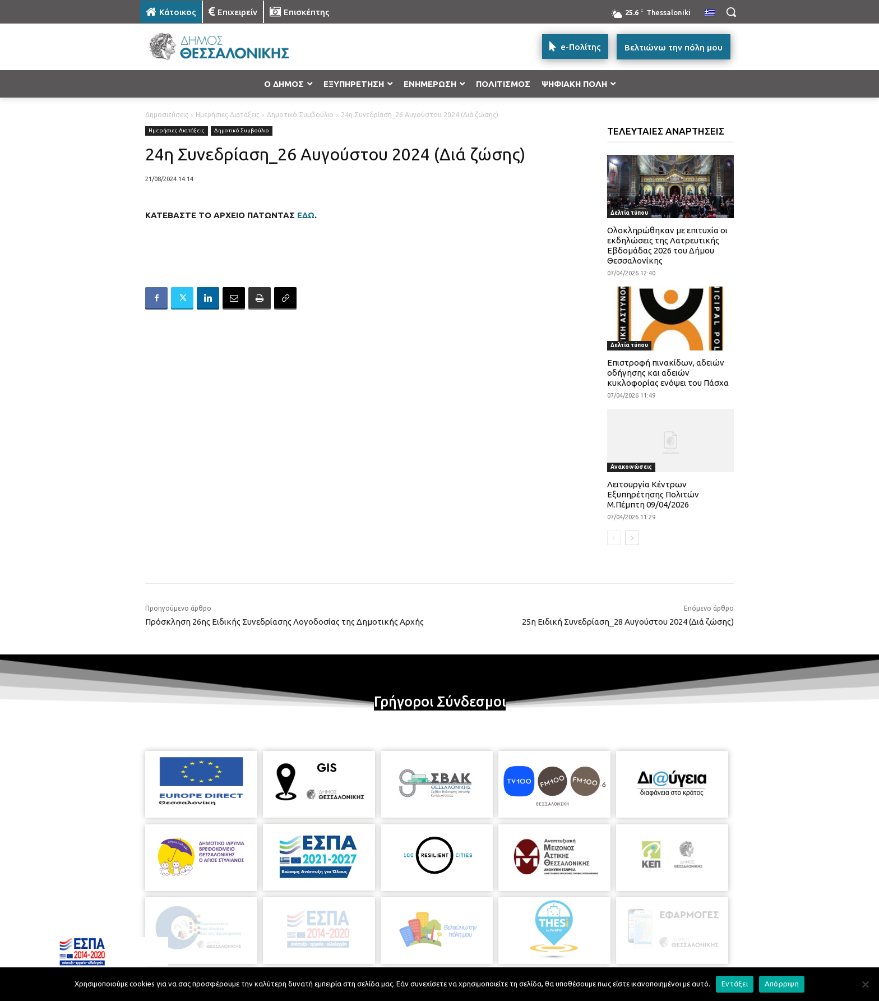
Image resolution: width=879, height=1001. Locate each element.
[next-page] (632, 538)
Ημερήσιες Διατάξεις (228, 114)
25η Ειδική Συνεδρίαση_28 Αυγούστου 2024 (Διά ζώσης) (628, 621)
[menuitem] (710, 13)
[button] (731, 12)
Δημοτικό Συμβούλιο (300, 114)
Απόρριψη (782, 984)
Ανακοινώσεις (631, 467)
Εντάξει (734, 984)
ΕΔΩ (305, 215)
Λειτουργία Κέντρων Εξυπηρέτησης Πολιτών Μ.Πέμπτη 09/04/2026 (653, 494)
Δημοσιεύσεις (166, 114)
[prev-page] (614, 538)
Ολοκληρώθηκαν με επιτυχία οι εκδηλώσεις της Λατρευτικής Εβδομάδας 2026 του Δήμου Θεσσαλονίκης (667, 245)
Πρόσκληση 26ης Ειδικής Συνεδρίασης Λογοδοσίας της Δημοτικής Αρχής (284, 621)
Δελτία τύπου (629, 213)
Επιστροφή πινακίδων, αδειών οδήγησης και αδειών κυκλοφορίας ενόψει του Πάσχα (668, 373)
